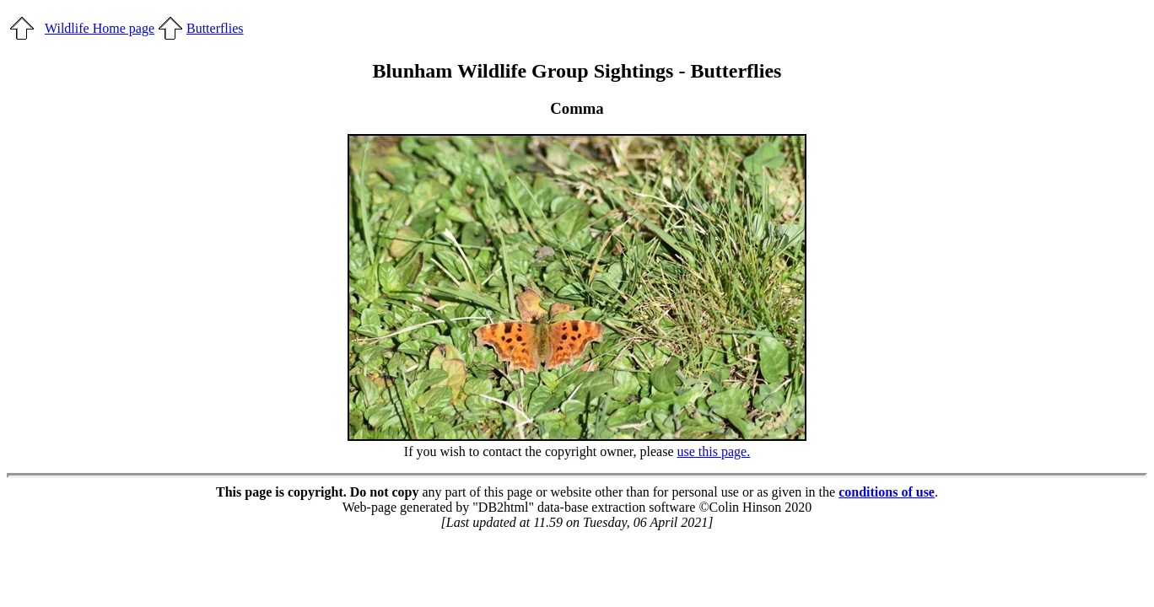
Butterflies (215, 28)
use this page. (714, 451)
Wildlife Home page (99, 28)
